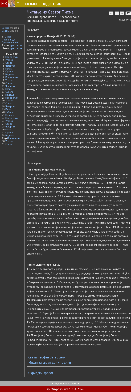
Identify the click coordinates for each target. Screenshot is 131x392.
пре (12, 45)
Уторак (9, 59)
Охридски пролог (40, 373)
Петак (8, 68)
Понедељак (11, 56)
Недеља (9, 74)
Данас (6, 36)
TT (128, 13)
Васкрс (5, 27)
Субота (9, 71)
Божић (5, 30)
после (19, 45)
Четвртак (10, 65)
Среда (8, 62)
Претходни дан (10, 42)
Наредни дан (9, 39)
